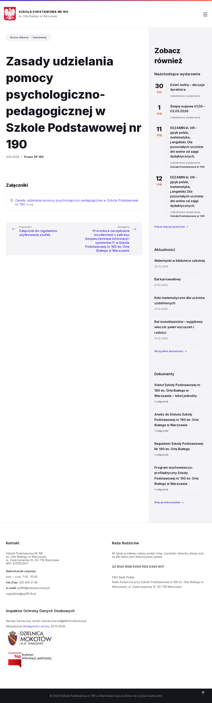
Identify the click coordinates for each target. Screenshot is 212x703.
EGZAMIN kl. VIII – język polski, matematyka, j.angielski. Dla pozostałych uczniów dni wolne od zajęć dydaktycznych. (186, 142)
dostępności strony (36, 626)
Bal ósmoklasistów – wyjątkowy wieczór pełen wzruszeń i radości (178, 327)
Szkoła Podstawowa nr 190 (43, 11)
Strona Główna (19, 37)
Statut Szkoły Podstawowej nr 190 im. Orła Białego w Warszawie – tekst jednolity (177, 390)
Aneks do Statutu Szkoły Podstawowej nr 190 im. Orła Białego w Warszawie (176, 419)
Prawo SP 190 (34, 156)
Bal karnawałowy (167, 279)
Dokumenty (40, 37)
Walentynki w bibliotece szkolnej (179, 261)
